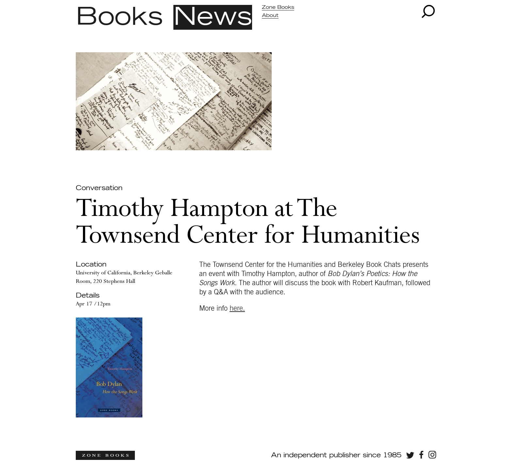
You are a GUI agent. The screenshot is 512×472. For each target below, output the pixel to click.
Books (119, 17)
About (270, 15)
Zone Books (278, 7)
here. (237, 308)
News (212, 17)
